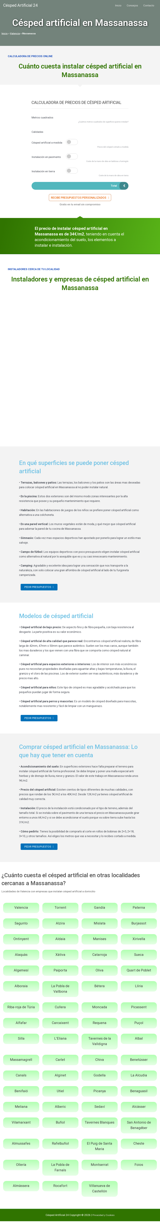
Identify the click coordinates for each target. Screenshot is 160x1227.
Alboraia (21, 992)
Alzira (60, 929)
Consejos (132, 5)
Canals (21, 1081)
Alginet (60, 1081)
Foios (139, 1170)
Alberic (60, 1113)
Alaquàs (21, 960)
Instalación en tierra (43, 171)
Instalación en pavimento (46, 157)
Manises (99, 945)
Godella (100, 1081)
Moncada (99, 1013)
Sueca (139, 960)
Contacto (148, 5)
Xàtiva (60, 960)
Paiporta (60, 976)
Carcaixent (60, 1029)
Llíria (139, 992)
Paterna (139, 913)
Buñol (60, 1128)
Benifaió (21, 1097)
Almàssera (21, 1192)
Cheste (138, 1149)
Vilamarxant (21, 1128)
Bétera (99, 992)
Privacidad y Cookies (103, 1220)
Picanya (99, 1097)
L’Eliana (60, 1044)
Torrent (60, 913)
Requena (99, 1029)
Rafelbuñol (60, 1149)
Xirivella (138, 945)
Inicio (118, 5)
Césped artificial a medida (47, 142)
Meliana (21, 1113)
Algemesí (21, 976)
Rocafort (60, 1192)
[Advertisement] (80, 320)
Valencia (15, 33)
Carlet (60, 1065)
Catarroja (99, 960)
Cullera (60, 1013)
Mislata (99, 929)
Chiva (99, 1065)
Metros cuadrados (42, 117)
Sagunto (21, 929)
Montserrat (99, 1170)
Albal (139, 1044)
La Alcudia (139, 1081)
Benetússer (139, 1065)
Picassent (139, 1013)
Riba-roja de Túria (21, 1013)
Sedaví (99, 1113)
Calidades (37, 131)
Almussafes (21, 1149)
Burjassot (138, 929)
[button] (80, 199)
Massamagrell (21, 1065)
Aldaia (60, 945)
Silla (21, 1044)
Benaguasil (139, 1097)
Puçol (138, 1029)
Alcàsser (139, 1113)
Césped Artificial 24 (20, 5)
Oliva (99, 976)
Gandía (99, 913)
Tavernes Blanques (99, 1128)
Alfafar (21, 1029)
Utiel (60, 1097)
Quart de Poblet (139, 976)
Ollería (21, 1170)
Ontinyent (21, 945)
